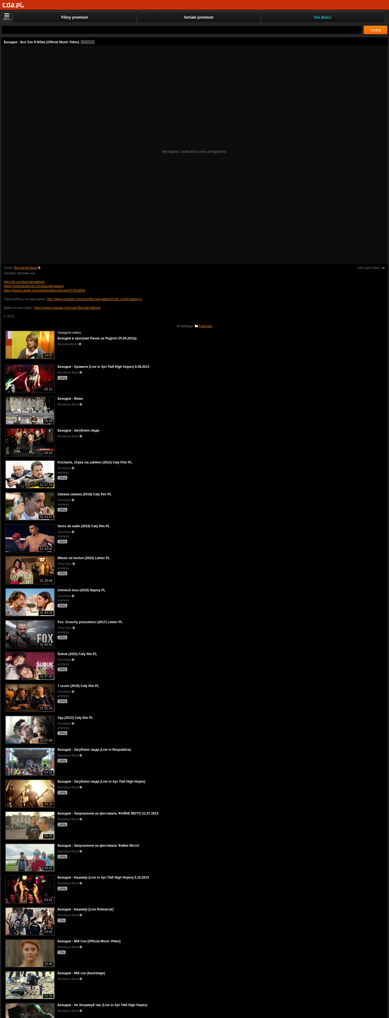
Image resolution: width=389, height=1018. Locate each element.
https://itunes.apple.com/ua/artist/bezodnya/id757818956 (44, 290)
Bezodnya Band (25, 268)
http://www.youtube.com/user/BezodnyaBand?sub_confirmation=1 (94, 299)
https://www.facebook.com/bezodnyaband (33, 286)
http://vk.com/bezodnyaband (24, 282)
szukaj (375, 30)
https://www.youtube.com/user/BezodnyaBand (67, 308)
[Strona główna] (13, 5)
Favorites (205, 326)
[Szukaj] (181, 29)
